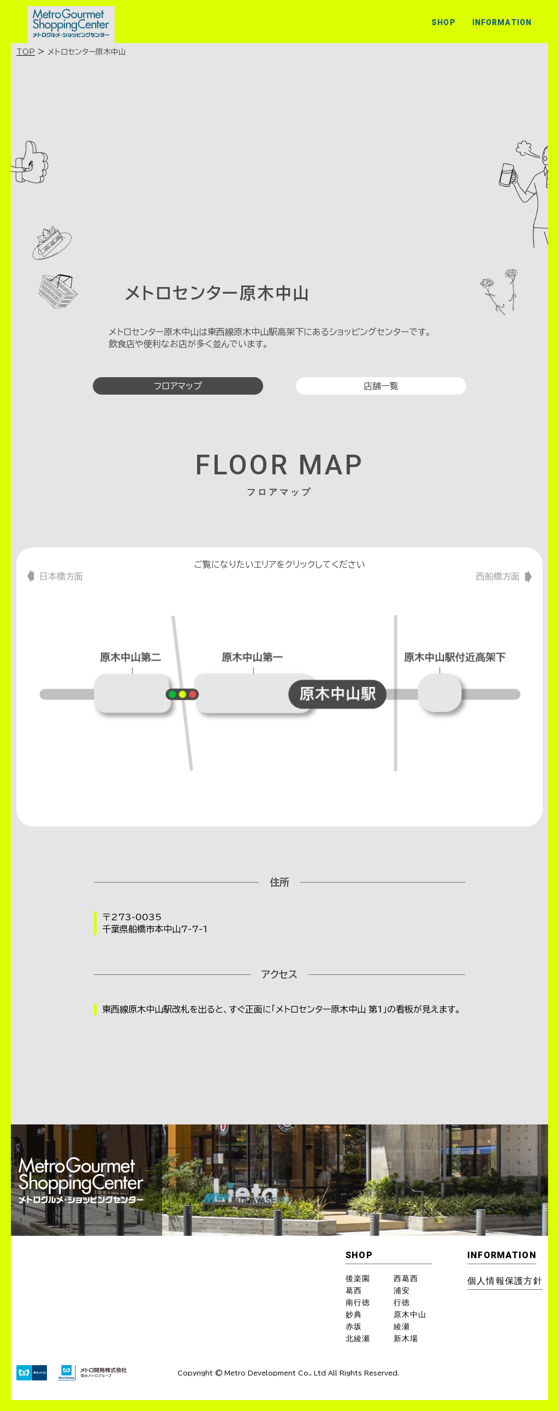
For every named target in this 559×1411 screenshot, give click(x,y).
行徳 (402, 1302)
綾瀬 (402, 1326)
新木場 (406, 1338)
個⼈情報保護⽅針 (505, 1281)
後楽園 (358, 1278)
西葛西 (406, 1278)
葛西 (354, 1290)
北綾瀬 (358, 1338)
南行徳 (358, 1302)
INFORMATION (502, 22)
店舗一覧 (381, 386)
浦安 (402, 1290)
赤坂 (354, 1326)
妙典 (354, 1314)
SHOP (443, 22)
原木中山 (410, 1314)
